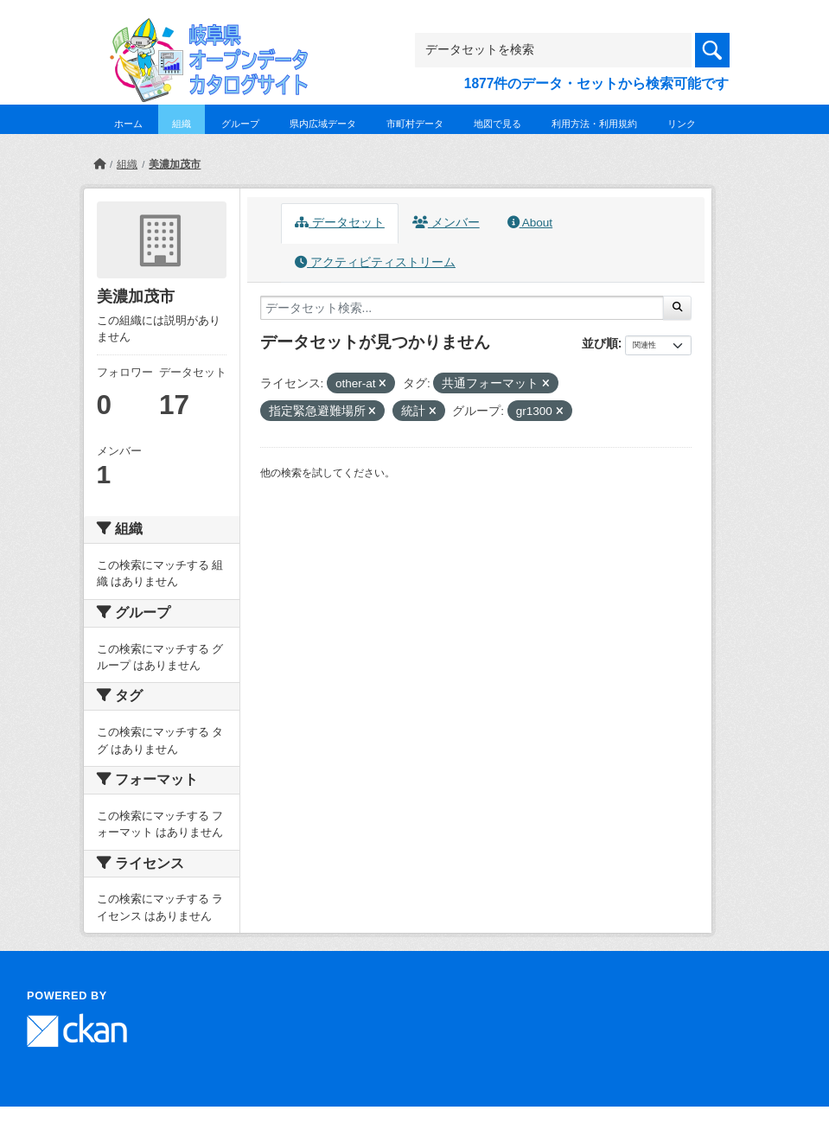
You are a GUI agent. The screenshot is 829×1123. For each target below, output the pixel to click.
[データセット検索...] (462, 308)
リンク (681, 123)
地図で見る (497, 123)
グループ (240, 123)
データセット (340, 222)
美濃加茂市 (175, 164)
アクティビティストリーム (375, 262)
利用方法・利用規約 (594, 123)
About (529, 222)
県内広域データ (323, 123)
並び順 (600, 343)
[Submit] (677, 308)
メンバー (446, 222)
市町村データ (414, 123)
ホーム (128, 123)
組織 (181, 123)
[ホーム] (99, 164)
